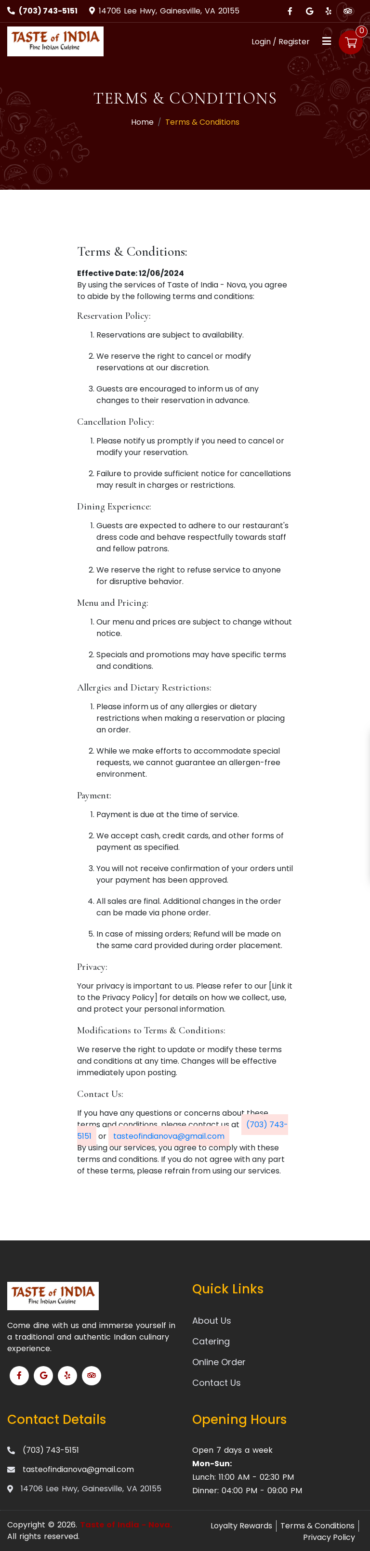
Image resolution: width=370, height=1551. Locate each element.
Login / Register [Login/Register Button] (280, 41)
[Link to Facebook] (290, 11)
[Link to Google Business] (309, 11)
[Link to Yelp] (328, 11)
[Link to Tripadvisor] (348, 11)
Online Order (219, 1362)
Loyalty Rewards (241, 1525)
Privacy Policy (329, 1537)
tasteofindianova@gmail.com (169, 1136)
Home (142, 122)
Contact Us (216, 1383)
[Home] (55, 40)
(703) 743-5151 (48, 10)
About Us (211, 1321)
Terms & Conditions (317, 1525)
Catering (211, 1341)
